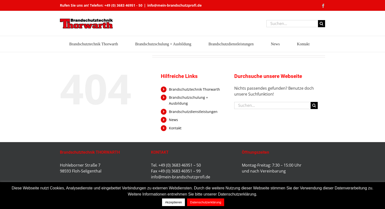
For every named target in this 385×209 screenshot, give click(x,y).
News (173, 119)
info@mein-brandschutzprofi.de (174, 5)
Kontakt (175, 128)
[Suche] (321, 23)
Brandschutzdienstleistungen (193, 111)
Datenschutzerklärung (205, 202)
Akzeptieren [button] (173, 202)
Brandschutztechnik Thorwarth (194, 89)
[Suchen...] (292, 23)
